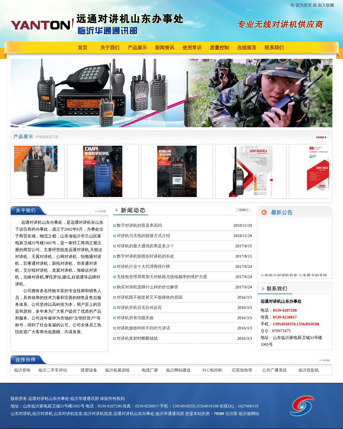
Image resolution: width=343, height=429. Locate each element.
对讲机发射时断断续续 (137, 338)
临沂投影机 (308, 370)
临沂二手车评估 (52, 370)
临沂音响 (22, 370)
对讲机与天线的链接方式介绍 (143, 235)
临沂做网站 (249, 413)
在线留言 (246, 47)
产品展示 (137, 47)
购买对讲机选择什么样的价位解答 (147, 287)
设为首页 (303, 5)
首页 (82, 47)
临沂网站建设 (178, 370)
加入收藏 (326, 5)
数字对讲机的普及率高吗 (139, 225)
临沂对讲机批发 (98, 413)
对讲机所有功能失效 (135, 317)
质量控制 (219, 47)
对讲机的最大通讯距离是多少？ (145, 246)
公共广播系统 (274, 370)
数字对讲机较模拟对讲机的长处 (145, 256)
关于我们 (109, 47)
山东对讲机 (21, 413)
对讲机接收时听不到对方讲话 (143, 328)
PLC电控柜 (212, 370)
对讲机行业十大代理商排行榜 (143, 266)
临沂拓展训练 (117, 370)
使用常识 (192, 47)
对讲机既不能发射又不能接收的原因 (149, 297)
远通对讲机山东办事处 (133, 413)
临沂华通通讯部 (169, 413)
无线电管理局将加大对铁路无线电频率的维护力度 (162, 276)
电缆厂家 (150, 370)
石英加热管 (242, 370)
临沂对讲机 (42, 413)
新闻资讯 (164, 47)
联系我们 (274, 47)
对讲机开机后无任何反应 (139, 307)
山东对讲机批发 (68, 413)
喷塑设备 (89, 370)
